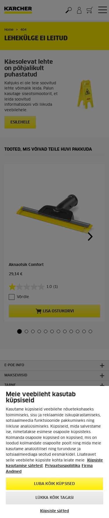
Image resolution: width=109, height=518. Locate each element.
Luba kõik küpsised (54, 484)
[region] (54, 452)
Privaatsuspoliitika (62, 466)
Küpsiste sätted (54, 511)
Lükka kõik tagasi (54, 498)
